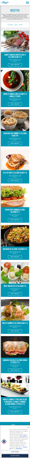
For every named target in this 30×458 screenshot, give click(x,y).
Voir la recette (15, 64)
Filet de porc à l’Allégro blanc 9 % (15, 173)
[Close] (28, 427)
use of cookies (23, 436)
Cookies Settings (15, 451)
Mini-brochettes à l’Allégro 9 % (15, 286)
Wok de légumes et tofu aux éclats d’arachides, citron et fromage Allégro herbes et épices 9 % (15, 401)
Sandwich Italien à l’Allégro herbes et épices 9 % (15, 361)
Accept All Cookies (15, 455)
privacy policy (19, 448)
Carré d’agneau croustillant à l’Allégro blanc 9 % (15, 56)
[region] (15, 441)
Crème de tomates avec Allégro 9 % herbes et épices (15, 95)
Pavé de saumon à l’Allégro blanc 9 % (15, 323)
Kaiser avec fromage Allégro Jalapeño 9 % (15, 211)
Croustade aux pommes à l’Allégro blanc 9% (15, 134)
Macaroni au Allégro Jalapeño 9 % (15, 249)
